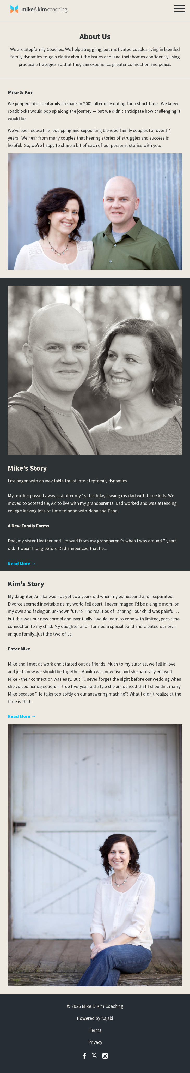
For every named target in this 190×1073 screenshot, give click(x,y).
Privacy (95, 1042)
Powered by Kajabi (95, 1018)
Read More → (22, 563)
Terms (95, 1030)
